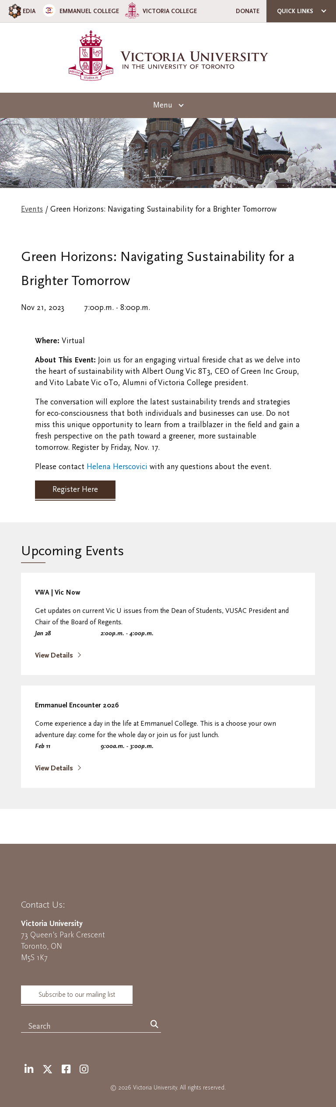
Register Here (75, 489)
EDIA (21, 11)
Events (32, 209)
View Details (55, 655)
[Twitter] (47, 1069)
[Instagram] (84, 1069)
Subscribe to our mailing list (76, 995)
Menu (162, 105)
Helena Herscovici (117, 466)
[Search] (154, 1025)
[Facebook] (66, 1069)
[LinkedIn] (29, 1069)
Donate (247, 11)
